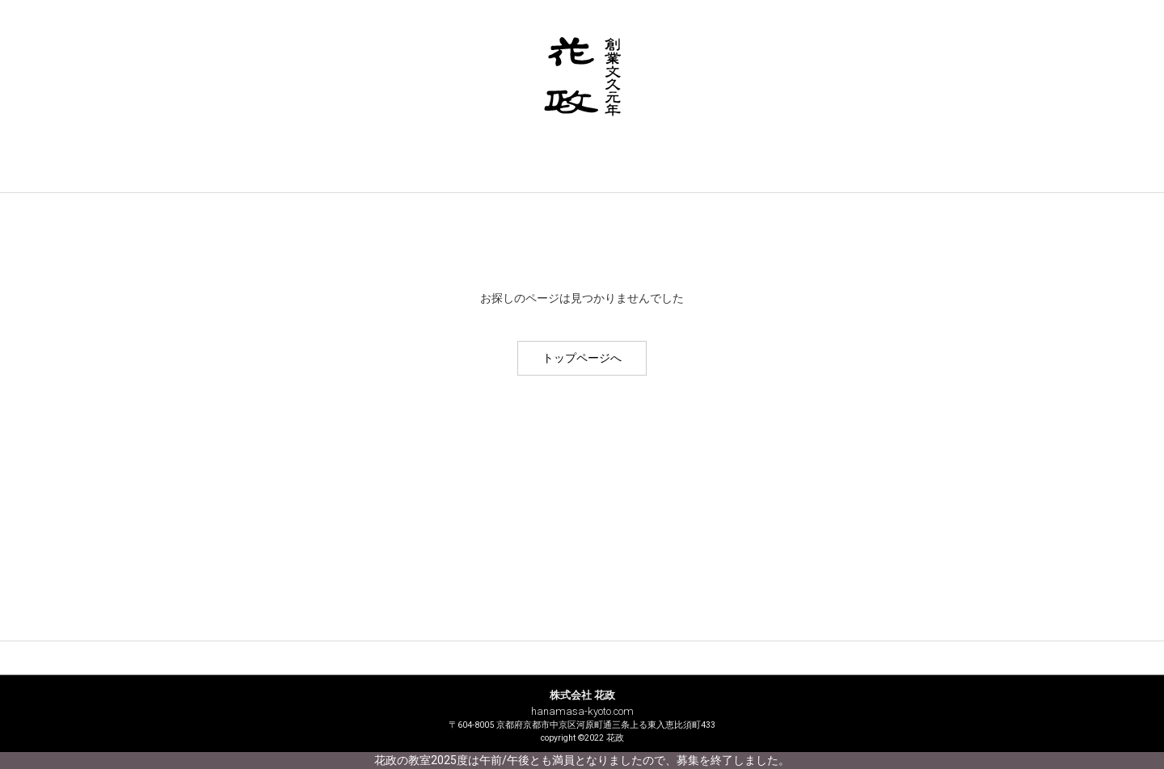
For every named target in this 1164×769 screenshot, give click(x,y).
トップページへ (582, 357)
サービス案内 (430, 174)
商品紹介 (582, 174)
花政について (279, 174)
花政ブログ (885, 174)
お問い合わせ (734, 174)
